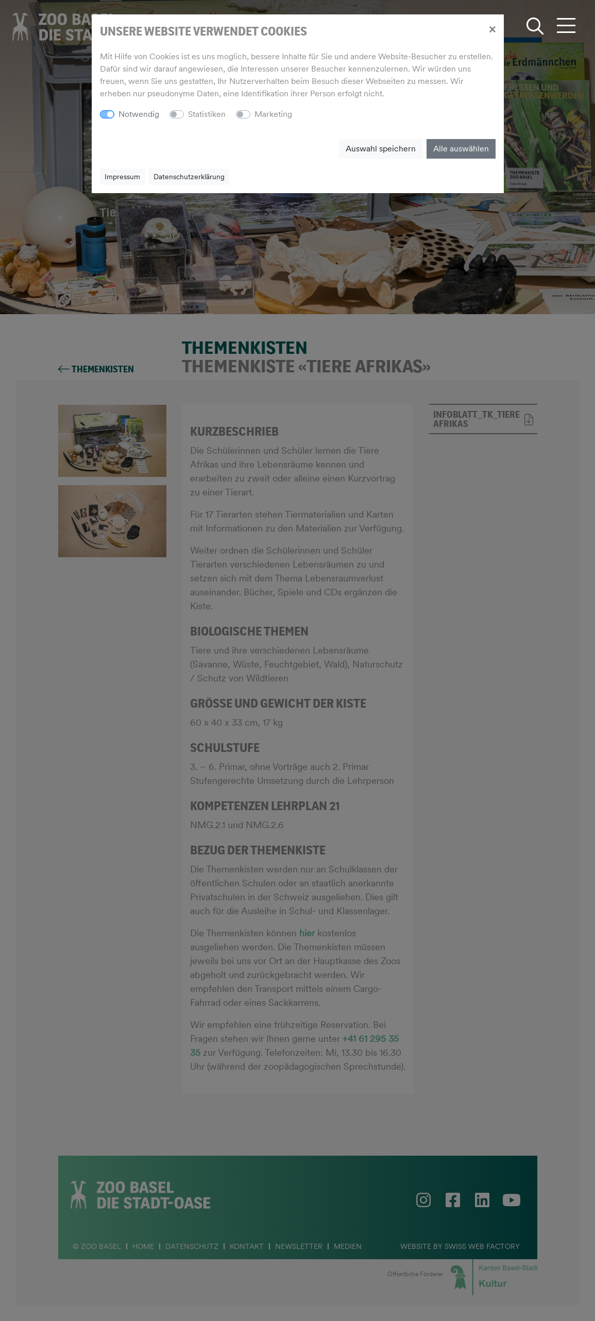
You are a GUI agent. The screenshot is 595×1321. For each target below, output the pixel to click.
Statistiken (207, 114)
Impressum (122, 177)
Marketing (273, 114)
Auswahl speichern (381, 148)
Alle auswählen (461, 148)
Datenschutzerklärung (189, 177)
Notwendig (138, 114)
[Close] (492, 28)
